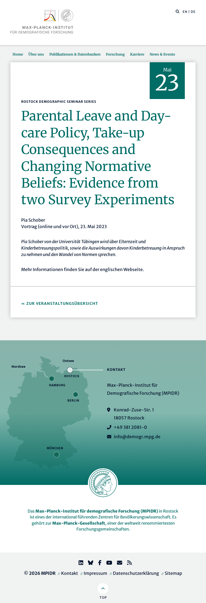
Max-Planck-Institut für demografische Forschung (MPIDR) (96, 511)
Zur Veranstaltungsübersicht (62, 303)
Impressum (95, 573)
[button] (177, 11)
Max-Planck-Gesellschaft (78, 523)
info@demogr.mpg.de (137, 436)
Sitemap (173, 573)
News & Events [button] (162, 54)
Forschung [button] (115, 54)
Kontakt (69, 573)
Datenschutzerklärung (136, 573)
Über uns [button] (36, 54)
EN (185, 12)
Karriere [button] (137, 54)
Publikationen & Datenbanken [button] (75, 54)
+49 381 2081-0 (130, 427)
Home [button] (18, 54)
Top (103, 597)
